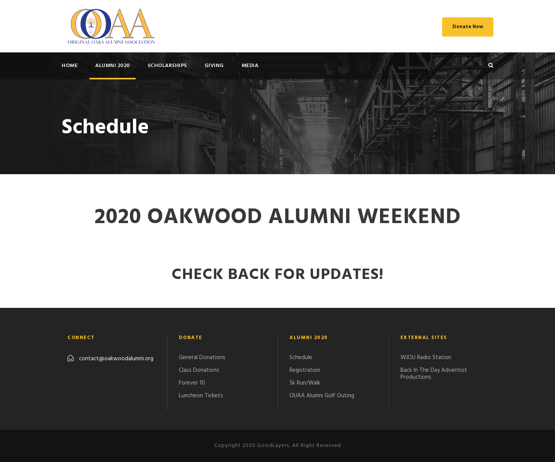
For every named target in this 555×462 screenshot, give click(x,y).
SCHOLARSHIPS (167, 65)
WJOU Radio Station (425, 357)
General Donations (202, 357)
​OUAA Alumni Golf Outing (321, 395)
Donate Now (467, 27)
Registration (304, 370)
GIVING (214, 65)
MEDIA (250, 65)
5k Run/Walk (304, 383)
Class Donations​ (199, 370)
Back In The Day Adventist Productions (433, 374)
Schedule (300, 357)
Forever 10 (192, 383)
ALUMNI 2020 (112, 65)
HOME (69, 65)
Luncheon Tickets (201, 395)
